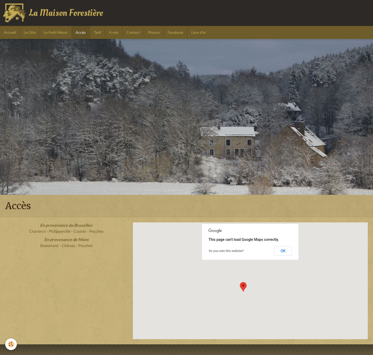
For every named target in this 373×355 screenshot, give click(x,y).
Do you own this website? (226, 251)
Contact (133, 32)
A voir (113, 32)
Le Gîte (30, 32)
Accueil (10, 32)
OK (283, 251)
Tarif (97, 32)
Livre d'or (198, 32)
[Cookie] (11, 344)
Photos (154, 32)
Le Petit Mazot (56, 32)
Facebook (175, 32)
